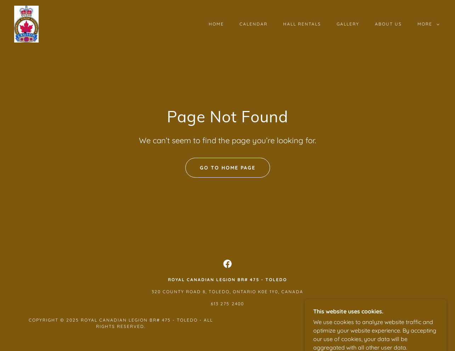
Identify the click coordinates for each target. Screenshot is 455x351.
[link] (26, 23)
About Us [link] (388, 24)
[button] (427, 24)
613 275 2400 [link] (227, 303)
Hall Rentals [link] (302, 24)
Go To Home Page (227, 168)
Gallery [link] (348, 24)
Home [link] (216, 24)
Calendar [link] (254, 24)
